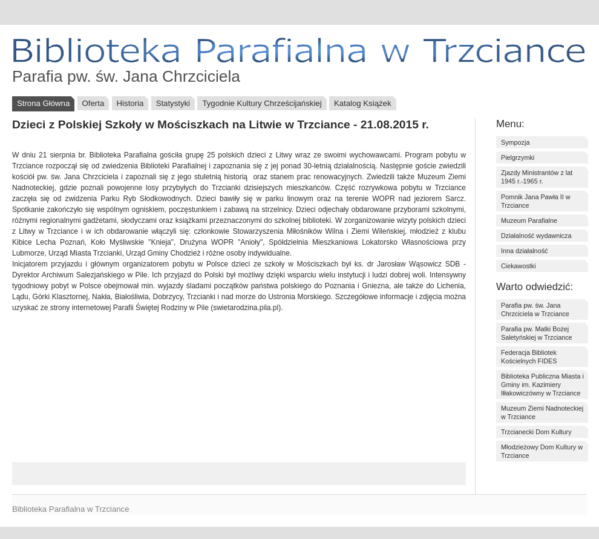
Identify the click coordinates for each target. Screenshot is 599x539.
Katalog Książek (362, 103)
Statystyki (173, 103)
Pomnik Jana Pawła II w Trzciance (536, 201)
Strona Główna (43, 103)
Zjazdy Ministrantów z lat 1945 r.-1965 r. (536, 177)
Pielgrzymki (517, 157)
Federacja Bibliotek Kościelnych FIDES (529, 357)
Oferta (93, 103)
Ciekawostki (518, 266)
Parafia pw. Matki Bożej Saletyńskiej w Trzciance (536, 333)
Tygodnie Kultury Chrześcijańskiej (261, 103)
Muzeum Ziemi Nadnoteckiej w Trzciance (542, 412)
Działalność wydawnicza (536, 235)
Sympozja (515, 142)
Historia (130, 103)
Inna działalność (524, 250)
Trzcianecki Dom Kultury (536, 431)
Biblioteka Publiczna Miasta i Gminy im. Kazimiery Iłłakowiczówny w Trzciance (542, 384)
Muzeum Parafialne (529, 220)
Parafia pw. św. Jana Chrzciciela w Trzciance (535, 309)
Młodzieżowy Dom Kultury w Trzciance (542, 451)
